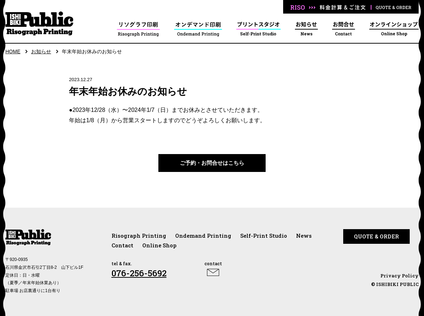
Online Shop (159, 245)
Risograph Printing (139, 235)
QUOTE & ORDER (376, 236)
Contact (122, 245)
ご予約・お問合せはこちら (212, 163)
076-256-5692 (139, 273)
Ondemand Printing (203, 235)
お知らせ (41, 51)
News (304, 235)
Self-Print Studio (263, 235)
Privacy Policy (399, 275)
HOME (12, 51)
